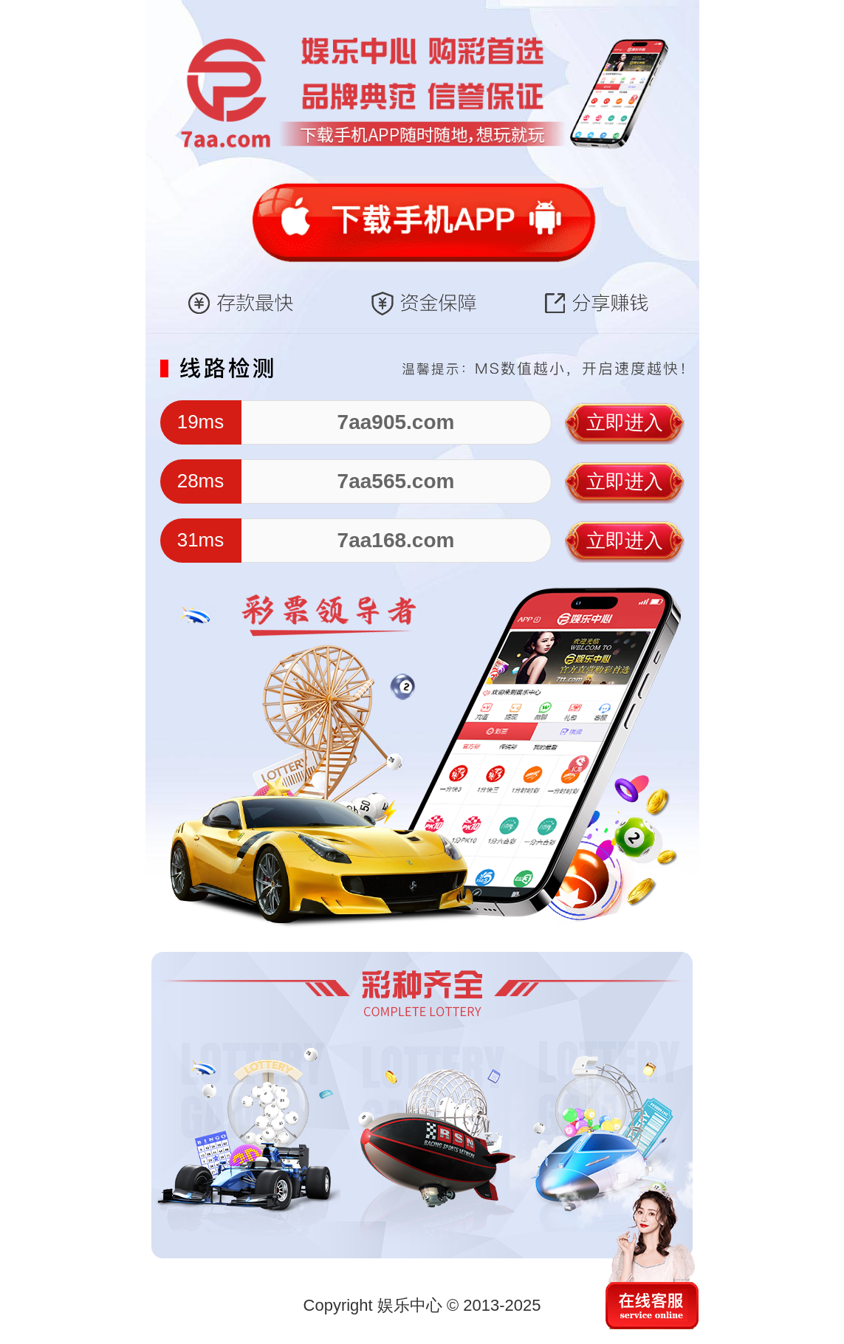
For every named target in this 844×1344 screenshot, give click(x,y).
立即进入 (624, 422)
